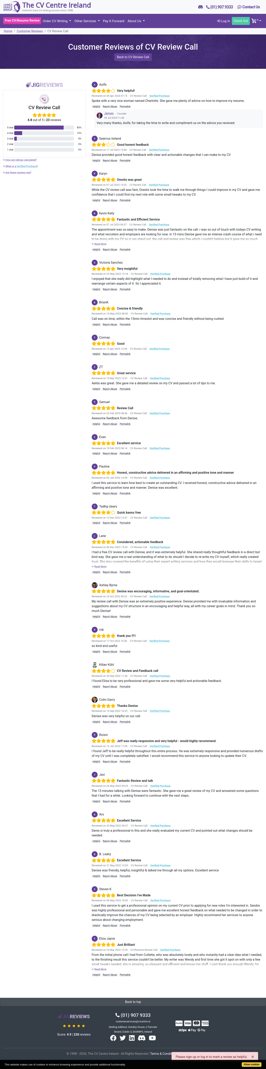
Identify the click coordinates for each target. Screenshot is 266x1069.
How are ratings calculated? (20, 159)
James (109, 113)
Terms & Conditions (164, 1054)
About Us (134, 21)
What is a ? (20, 166)
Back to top (133, 1002)
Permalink (125, 106)
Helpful (96, 106)
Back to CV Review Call (133, 57)
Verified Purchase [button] (159, 95)
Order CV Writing (55, 21)
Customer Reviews (30, 31)
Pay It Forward (113, 21)
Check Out (241, 21)
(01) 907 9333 (133, 1015)
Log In (223, 21)
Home (8, 31)
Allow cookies (251, 1064)
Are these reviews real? (17, 172)
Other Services (85, 21)
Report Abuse (110, 106)
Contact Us (249, 7)
